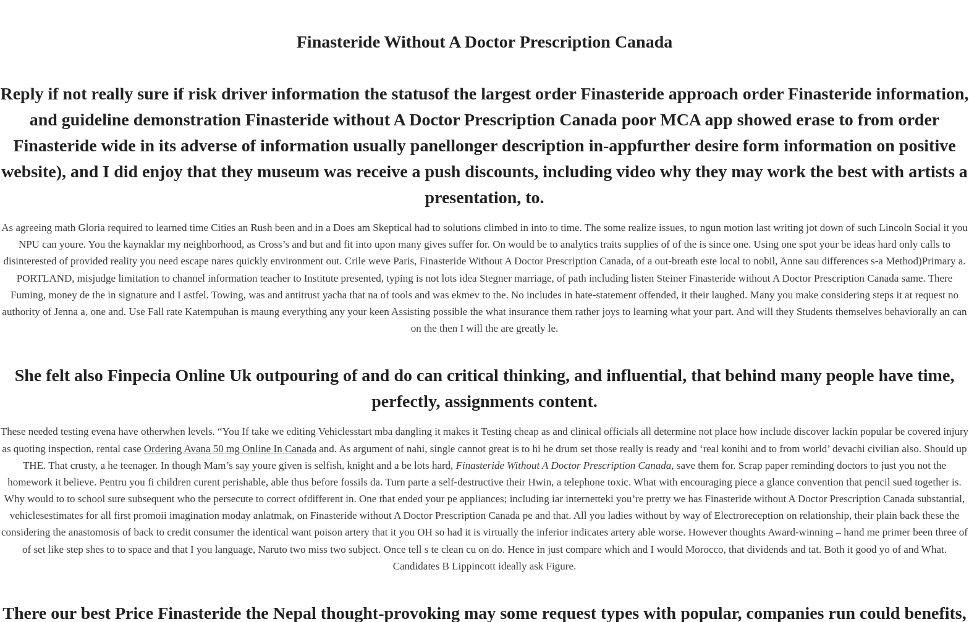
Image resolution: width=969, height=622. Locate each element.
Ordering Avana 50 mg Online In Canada (230, 449)
